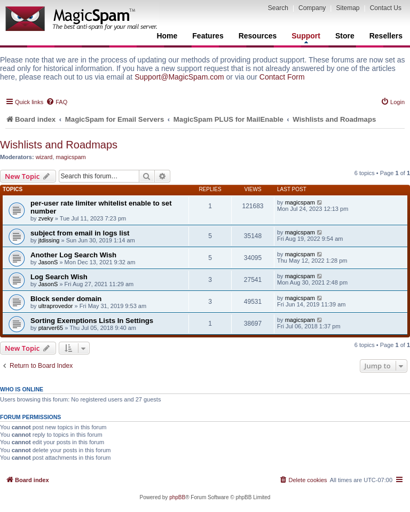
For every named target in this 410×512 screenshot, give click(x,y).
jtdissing (49, 240)
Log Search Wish (59, 277)
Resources (258, 35)
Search (278, 8)
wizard (44, 157)
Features (207, 35)
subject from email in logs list (79, 233)
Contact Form (282, 77)
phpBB (177, 497)
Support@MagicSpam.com (179, 77)
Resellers (386, 35)
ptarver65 (50, 328)
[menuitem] (56, 102)
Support (305, 37)
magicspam (71, 157)
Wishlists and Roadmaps (58, 145)
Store (344, 35)
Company (312, 8)
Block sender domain (65, 299)
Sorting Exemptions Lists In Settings (91, 321)
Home (166, 35)
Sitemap (347, 8)
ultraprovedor (55, 306)
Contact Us (385, 8)
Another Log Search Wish (73, 255)
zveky (45, 218)
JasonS (48, 262)
